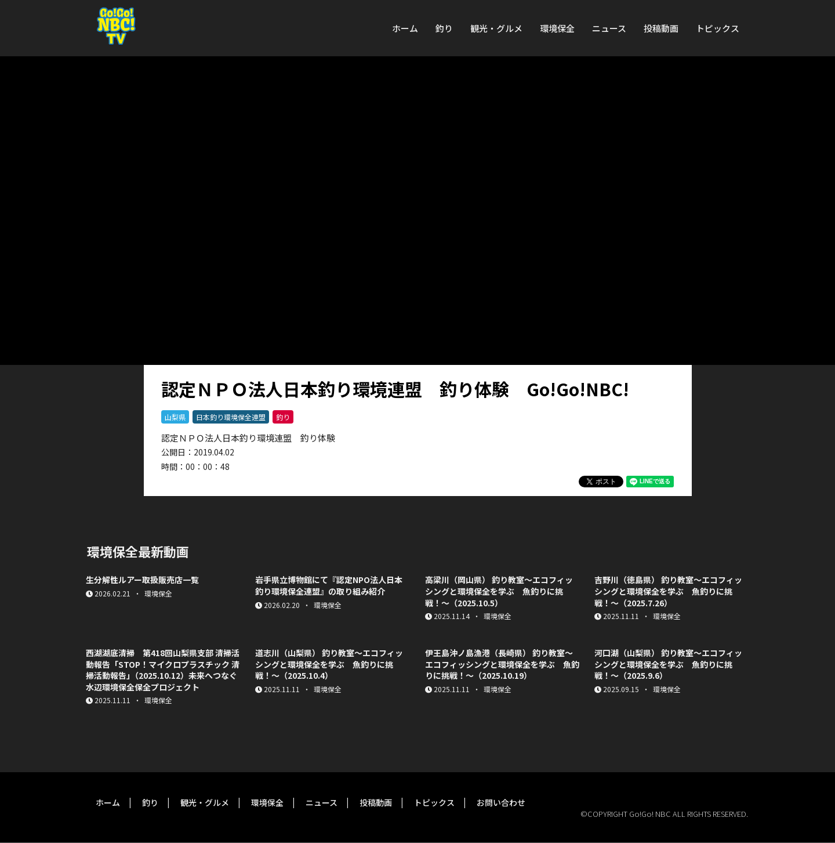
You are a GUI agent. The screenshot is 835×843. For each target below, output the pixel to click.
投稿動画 (661, 28)
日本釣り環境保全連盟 (231, 417)
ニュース (609, 28)
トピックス (717, 28)
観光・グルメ (496, 28)
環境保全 (557, 28)
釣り (444, 28)
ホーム (405, 28)
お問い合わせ (501, 802)
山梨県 (175, 417)
